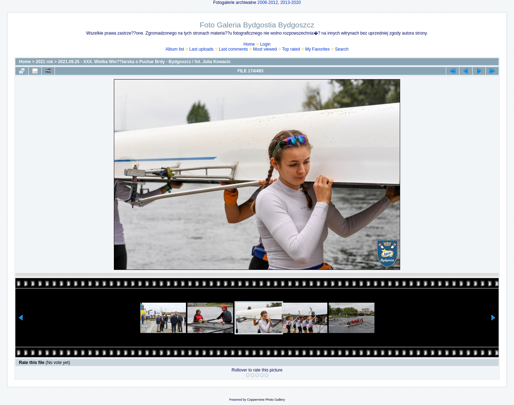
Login (265, 44)
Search (341, 49)
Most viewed (265, 49)
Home (249, 44)
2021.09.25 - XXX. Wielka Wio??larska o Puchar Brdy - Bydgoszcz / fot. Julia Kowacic (144, 61)
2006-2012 (267, 2)
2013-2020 (290, 2)
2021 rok (44, 61)
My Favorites (317, 49)
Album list (175, 49)
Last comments (233, 49)
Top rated (291, 49)
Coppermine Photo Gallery (266, 399)
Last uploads (201, 49)
